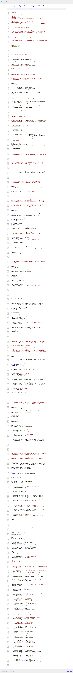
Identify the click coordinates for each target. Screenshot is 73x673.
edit (35, 8)
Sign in (70, 1)
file (32, 8)
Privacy (10, 671)
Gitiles (7, 671)
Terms (14, 671)
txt (68, 671)
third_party (15, 6)
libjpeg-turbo (22, 6)
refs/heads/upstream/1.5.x (33, 6)
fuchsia (9, 6)
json (71, 671)
